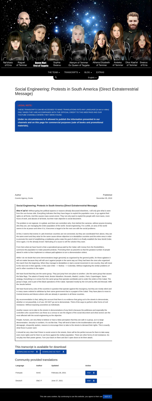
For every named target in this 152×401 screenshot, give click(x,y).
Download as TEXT (53, 352)
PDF (91, 373)
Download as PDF (27, 352)
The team (54, 72)
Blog (88, 72)
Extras (100, 72)
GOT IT (107, 396)
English (92, 77)
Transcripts (72, 72)
